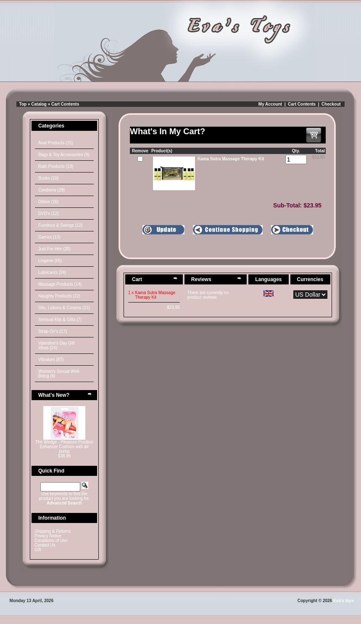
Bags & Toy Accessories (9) (64, 154)
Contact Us (44, 545)
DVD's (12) (48, 213)
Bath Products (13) (55, 166)
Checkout (331, 104)
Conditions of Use (51, 540)
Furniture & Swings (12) (60, 225)
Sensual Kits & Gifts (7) (60, 319)
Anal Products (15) (55, 143)
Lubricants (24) (52, 272)
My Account (270, 104)
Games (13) (49, 237)
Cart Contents (65, 104)
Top (23, 104)
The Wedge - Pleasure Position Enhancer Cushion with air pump (64, 447)
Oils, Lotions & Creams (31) (64, 307)
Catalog (39, 104)
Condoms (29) (51, 190)
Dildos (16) (48, 201)
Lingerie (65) (50, 260)
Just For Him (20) (54, 249)
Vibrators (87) (50, 359)
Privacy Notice (47, 536)
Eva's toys (343, 600)
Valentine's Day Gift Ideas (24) (56, 345)
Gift (37, 549)
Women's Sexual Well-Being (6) (59, 373)
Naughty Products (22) (59, 296)
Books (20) (48, 178)
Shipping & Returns (52, 531)
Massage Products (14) (60, 284)
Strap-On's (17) (52, 331)
